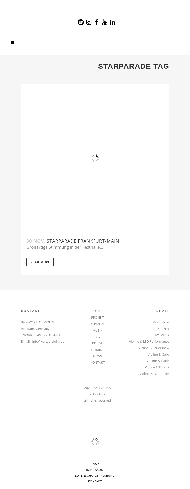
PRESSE (97, 343)
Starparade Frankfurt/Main (83, 241)
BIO (97, 336)
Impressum (95, 470)
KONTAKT (97, 362)
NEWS (97, 356)
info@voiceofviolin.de (48, 341)
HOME (97, 311)
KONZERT (97, 324)
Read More (40, 262)
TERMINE (97, 349)
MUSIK (97, 330)
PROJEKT (97, 317)
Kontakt (95, 481)
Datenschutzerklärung (95, 475)
